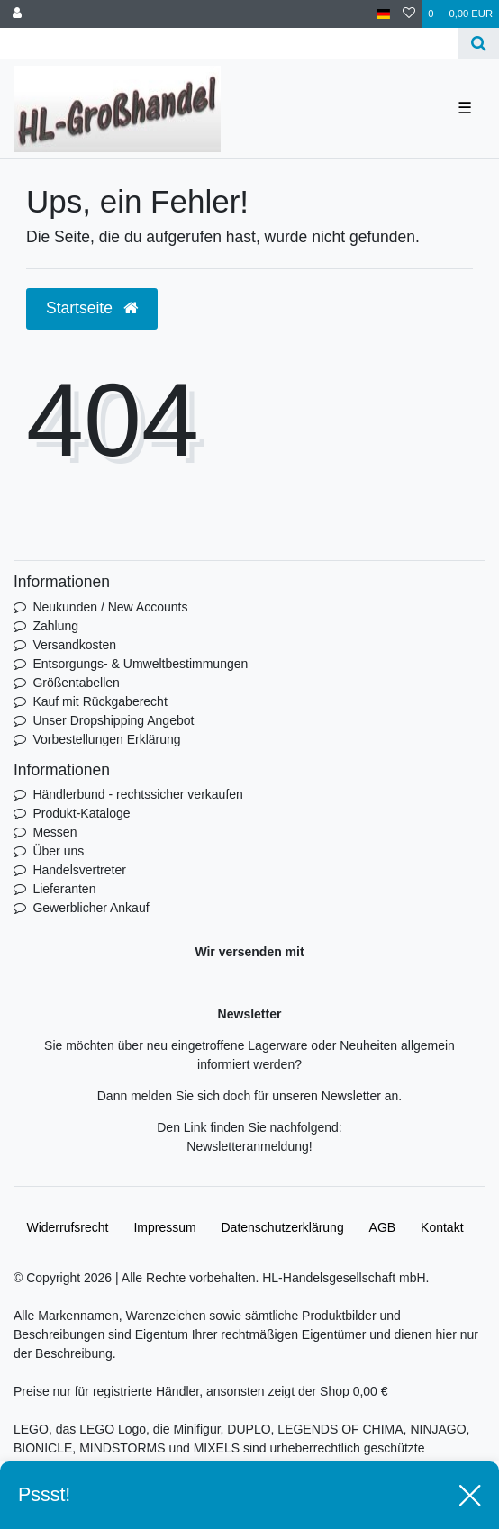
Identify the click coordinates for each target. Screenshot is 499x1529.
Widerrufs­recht (67, 1227)
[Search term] (229, 43)
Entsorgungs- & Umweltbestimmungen (140, 663)
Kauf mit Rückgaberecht (99, 701)
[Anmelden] (17, 14)
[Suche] (478, 43)
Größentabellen (76, 682)
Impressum (164, 1227)
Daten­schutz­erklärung (283, 1227)
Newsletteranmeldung (247, 1146)
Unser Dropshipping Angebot (113, 720)
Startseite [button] (92, 308)
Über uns (58, 851)
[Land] (383, 14)
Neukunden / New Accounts (109, 607)
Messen (54, 832)
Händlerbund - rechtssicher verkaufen (137, 794)
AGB (382, 1227)
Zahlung (55, 626)
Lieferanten (63, 889)
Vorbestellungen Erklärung (106, 739)
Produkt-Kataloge (81, 813)
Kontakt (442, 1227)
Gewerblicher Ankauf (90, 907)
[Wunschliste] (409, 14)
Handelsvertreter (79, 870)
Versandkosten (74, 645)
